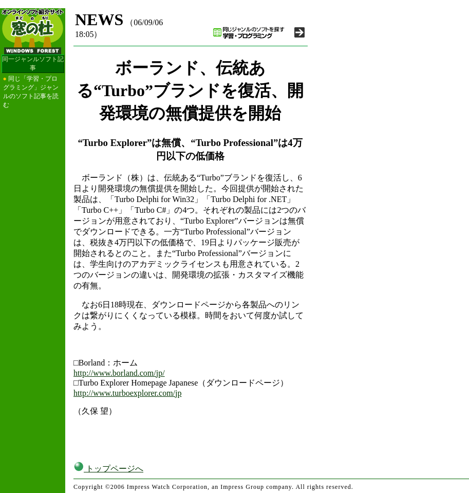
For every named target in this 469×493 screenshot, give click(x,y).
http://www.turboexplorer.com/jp (127, 393)
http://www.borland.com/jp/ (119, 373)
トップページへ (108, 468)
